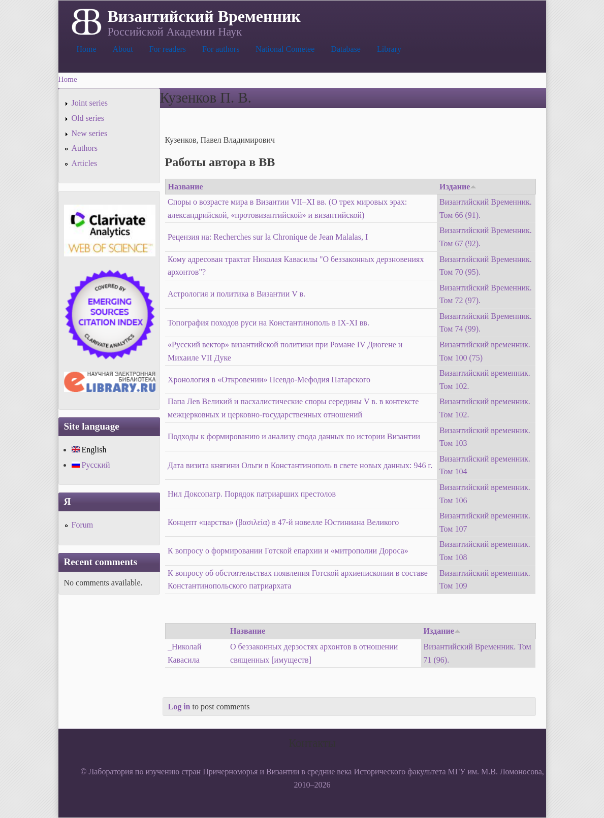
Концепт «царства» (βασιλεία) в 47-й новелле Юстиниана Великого (283, 522)
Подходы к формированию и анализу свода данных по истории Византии (294, 436)
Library (389, 49)
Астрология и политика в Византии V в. (236, 293)
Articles (85, 163)
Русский (91, 465)
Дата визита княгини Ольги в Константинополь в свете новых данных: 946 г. (300, 465)
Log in (179, 706)
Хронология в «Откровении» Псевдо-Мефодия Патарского (269, 379)
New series (90, 133)
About (123, 49)
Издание (457, 186)
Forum (82, 524)
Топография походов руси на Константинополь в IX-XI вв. (268, 322)
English (89, 449)
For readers (167, 49)
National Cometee (285, 49)
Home (87, 49)
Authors (85, 148)
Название (185, 186)
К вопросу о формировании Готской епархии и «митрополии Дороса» (288, 550)
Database (346, 49)
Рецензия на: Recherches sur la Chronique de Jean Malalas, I (268, 237)
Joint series (90, 103)
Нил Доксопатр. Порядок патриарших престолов (252, 493)
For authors (220, 49)
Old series (88, 118)
